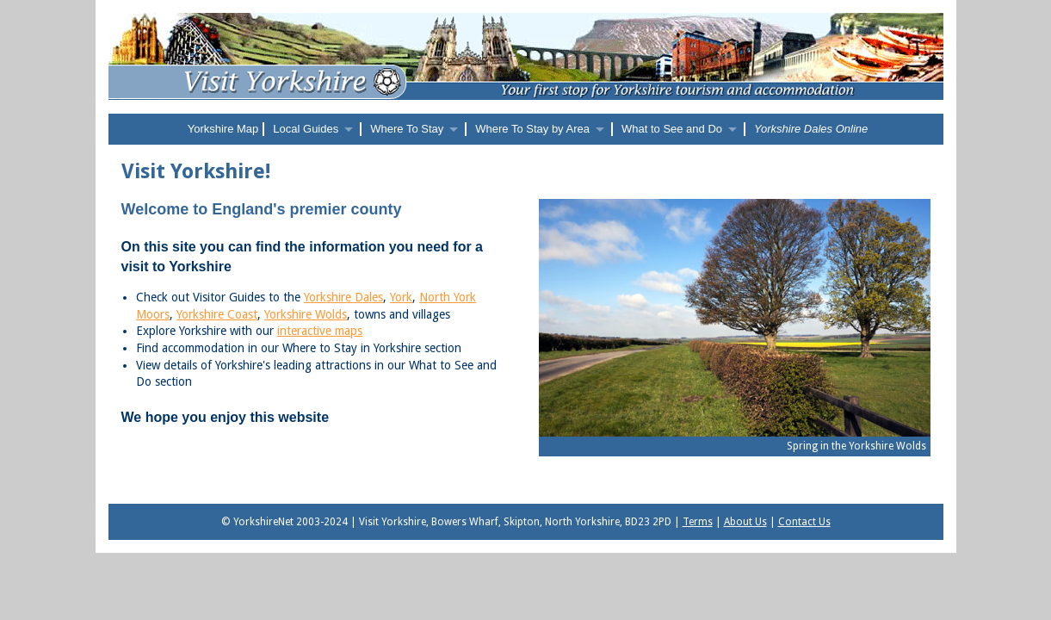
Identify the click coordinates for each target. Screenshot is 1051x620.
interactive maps (319, 331)
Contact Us (804, 522)
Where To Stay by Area (532, 128)
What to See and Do (671, 128)
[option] (734, 332)
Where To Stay (406, 128)
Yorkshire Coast (216, 314)
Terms (698, 522)
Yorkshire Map (223, 128)
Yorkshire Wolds (305, 314)
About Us (745, 522)
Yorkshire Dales (343, 297)
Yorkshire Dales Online (811, 128)
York (401, 297)
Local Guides (305, 128)
